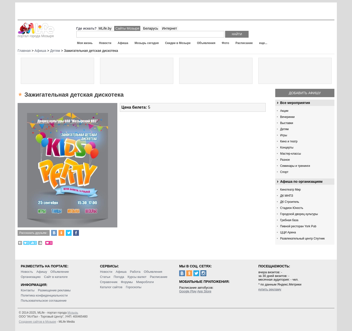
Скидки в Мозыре (177, 43)
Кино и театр (288, 141)
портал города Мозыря (36, 34)
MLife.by (105, 28)
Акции (284, 111)
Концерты (286, 147)
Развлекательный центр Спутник (302, 238)
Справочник (109, 282)
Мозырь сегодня (147, 43)
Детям (284, 129)
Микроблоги (145, 282)
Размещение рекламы (54, 290)
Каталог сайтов (111, 287)
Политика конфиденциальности (44, 295)
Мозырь (72, 312)
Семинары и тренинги (295, 166)
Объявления (206, 43)
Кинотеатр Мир (290, 189)
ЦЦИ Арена (288, 232)
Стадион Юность (291, 208)
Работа (135, 272)
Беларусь (150, 28)
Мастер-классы (290, 153)
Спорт (284, 172)
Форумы (127, 282)
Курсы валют (137, 277)
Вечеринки (287, 117)
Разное (285, 159)
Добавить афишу (305, 93)
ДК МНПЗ (286, 195)
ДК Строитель (289, 202)
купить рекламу (269, 289)
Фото (225, 43)
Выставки (286, 123)
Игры (283, 135)
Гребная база (289, 220)
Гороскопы (134, 287)
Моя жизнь (85, 43)
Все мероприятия (295, 103)
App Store (204, 291)
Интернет (169, 28)
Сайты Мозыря (127, 28)
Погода (119, 277)
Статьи (105, 277)
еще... (263, 43)
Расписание (244, 43)
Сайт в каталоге (56, 277)
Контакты (27, 290)
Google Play (188, 291)
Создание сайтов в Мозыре (37, 321)
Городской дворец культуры (299, 214)
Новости (105, 43)
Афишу (41, 272)
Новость (27, 272)
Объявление (59, 272)
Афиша (123, 43)
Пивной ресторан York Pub (298, 226)
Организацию (31, 277)
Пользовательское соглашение (43, 300)
